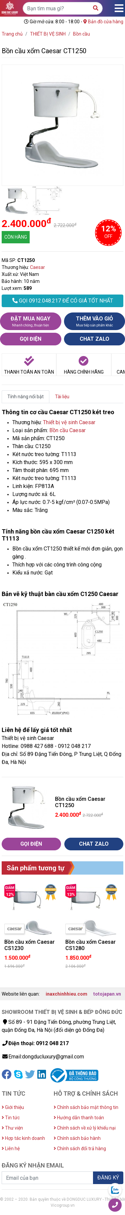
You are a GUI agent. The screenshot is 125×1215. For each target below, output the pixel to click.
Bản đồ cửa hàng (103, 21)
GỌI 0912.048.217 (62, 301)
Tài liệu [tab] (62, 396)
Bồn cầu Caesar (67, 430)
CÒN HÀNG (15, 237)
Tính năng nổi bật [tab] (25, 396)
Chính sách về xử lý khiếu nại (85, 1128)
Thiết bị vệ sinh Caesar (69, 422)
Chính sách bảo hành (77, 1138)
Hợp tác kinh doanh (23, 1138)
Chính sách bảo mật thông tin (86, 1107)
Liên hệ (11, 1148)
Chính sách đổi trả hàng (80, 1148)
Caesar (37, 267)
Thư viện (12, 1128)
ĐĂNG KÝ (108, 1177)
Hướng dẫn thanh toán (79, 1117)
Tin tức (11, 1117)
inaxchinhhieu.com (66, 994)
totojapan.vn (107, 994)
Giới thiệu (13, 1107)
